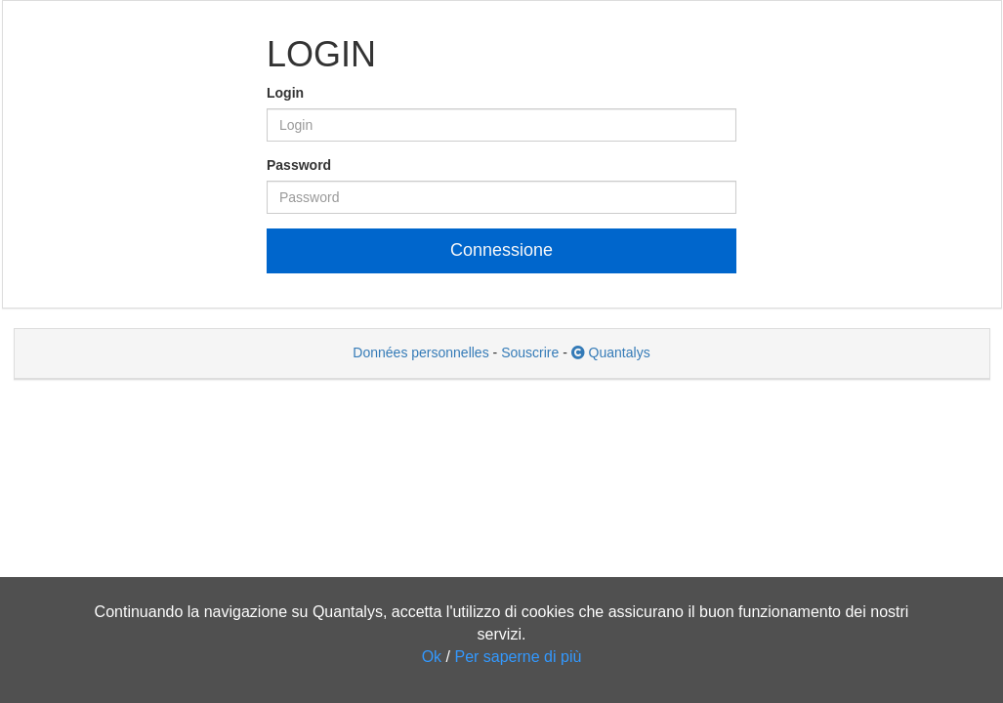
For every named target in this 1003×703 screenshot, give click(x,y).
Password (299, 165)
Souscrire (530, 352)
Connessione (501, 250)
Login (285, 93)
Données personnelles (420, 352)
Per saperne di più (517, 656)
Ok (431, 656)
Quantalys (610, 352)
